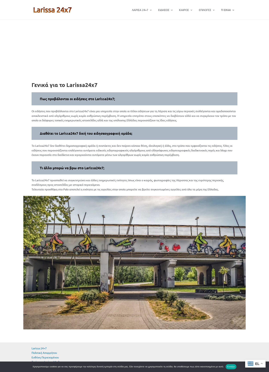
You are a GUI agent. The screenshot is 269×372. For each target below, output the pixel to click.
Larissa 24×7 (39, 348)
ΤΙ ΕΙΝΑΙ (228, 10)
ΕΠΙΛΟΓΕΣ (208, 10)
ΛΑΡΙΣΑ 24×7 (146, 10)
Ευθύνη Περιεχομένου (45, 357)
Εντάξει (231, 366)
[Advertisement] (134, 45)
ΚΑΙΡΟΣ (188, 10)
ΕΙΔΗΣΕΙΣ (169, 10)
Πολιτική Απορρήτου (44, 352)
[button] (154, 10)
